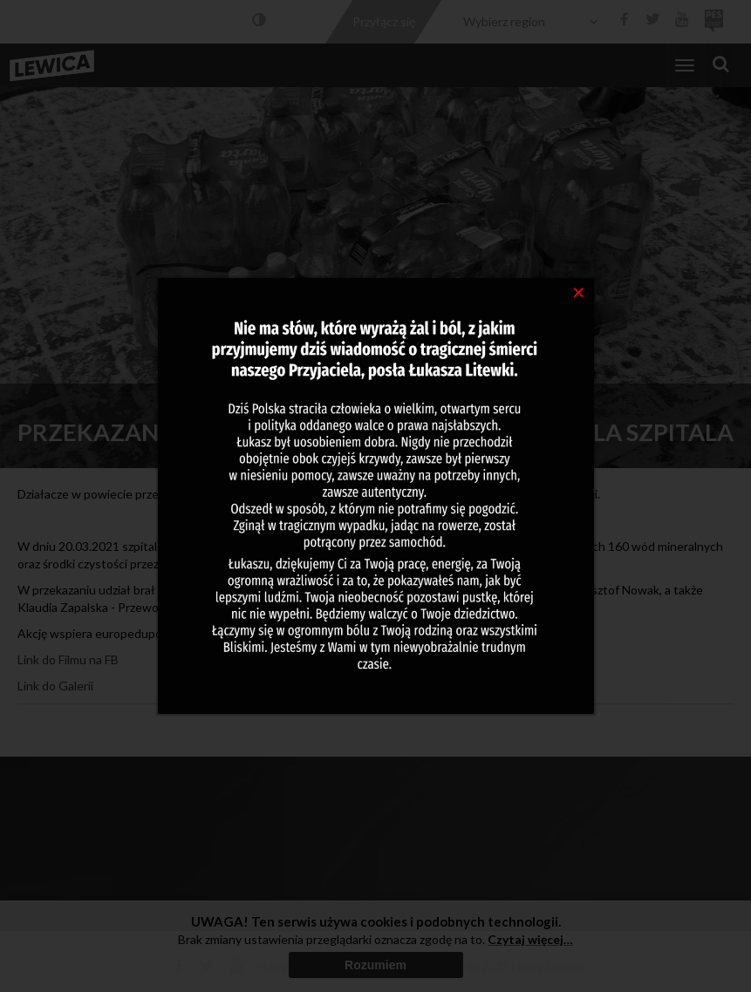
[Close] (578, 291)
